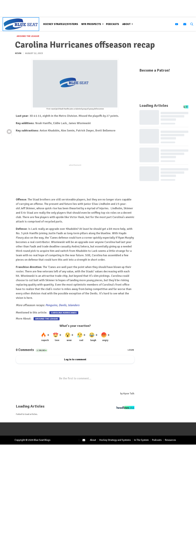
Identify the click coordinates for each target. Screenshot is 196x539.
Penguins (51, 305)
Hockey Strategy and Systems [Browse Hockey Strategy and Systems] (115, 440)
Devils (62, 305)
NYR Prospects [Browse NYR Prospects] (91, 24)
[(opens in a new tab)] (177, 24)
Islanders (73, 305)
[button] (191, 24)
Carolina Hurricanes (64, 312)
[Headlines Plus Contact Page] (125, 408)
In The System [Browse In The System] (141, 440)
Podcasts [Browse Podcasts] (112, 24)
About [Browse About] (126, 24)
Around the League (28, 36)
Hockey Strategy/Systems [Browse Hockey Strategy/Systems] (60, 24)
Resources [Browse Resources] (170, 440)
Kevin (18, 53)
